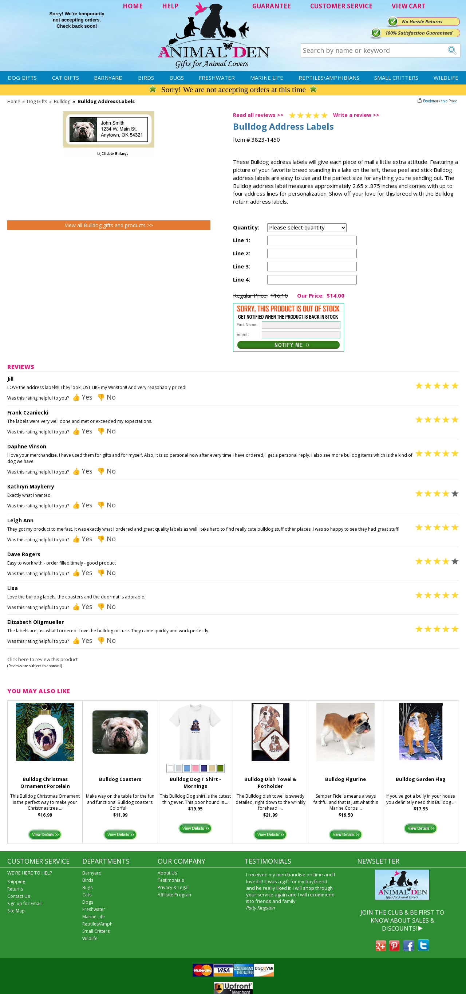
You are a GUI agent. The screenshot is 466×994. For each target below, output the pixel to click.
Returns (15, 889)
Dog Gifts (22, 77)
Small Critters (396, 77)
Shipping (16, 882)
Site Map (16, 911)
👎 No (106, 397)
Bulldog (62, 101)
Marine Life (266, 77)
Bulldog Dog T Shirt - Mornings (195, 782)
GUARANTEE (271, 6)
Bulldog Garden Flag (421, 779)
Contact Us (18, 896)
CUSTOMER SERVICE (341, 6)
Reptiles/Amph (97, 924)
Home (13, 101)
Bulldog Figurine (345, 779)
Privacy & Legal (173, 887)
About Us (167, 873)
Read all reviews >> (258, 115)
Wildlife (446, 77)
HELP (170, 6)
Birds (146, 77)
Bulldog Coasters (120, 779)
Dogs (87, 902)
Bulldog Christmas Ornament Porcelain (45, 782)
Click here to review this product (42, 659)
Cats (86, 895)
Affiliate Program (175, 895)
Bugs (176, 77)
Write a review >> (356, 115)
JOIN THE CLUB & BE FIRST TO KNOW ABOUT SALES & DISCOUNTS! (402, 920)
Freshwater (217, 77)
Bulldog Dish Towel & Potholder (270, 782)
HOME (133, 6)
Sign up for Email (24, 903)
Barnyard (108, 77)
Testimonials (171, 880)
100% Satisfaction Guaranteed (419, 33)
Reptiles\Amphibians (329, 77)
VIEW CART (409, 6)
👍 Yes (82, 397)
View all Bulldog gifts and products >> (109, 225)
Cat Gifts (65, 77)
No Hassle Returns (422, 21)
